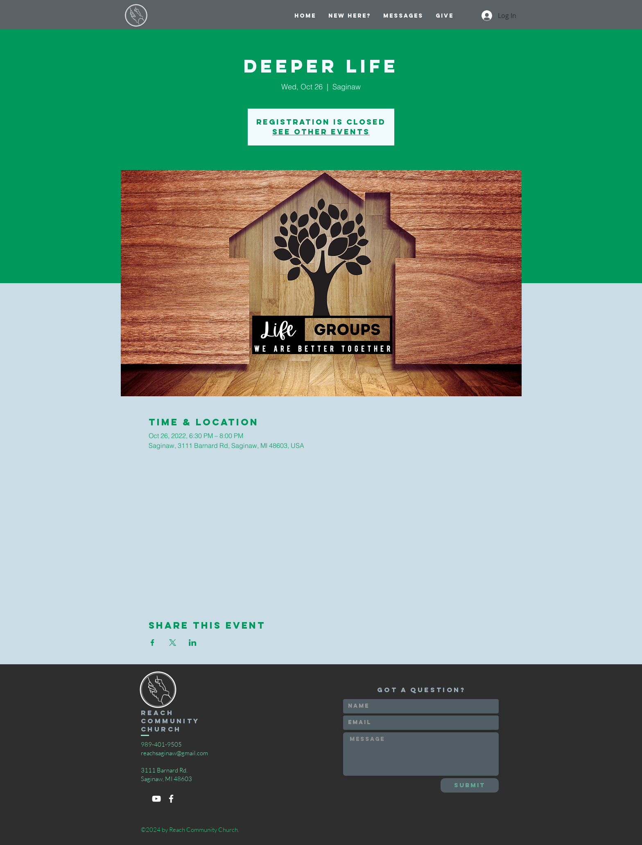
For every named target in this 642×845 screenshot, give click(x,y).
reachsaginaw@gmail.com (174, 753)
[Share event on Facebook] (152, 642)
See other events (321, 131)
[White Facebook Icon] (171, 798)
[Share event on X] (172, 642)
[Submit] (470, 785)
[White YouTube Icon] (156, 798)
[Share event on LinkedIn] (193, 642)
